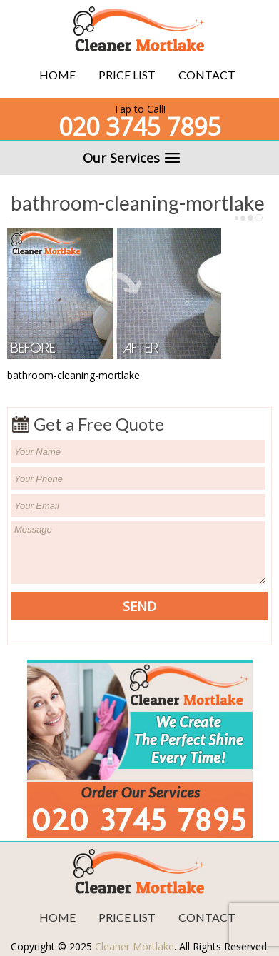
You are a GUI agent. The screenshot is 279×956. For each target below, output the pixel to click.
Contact (206, 74)
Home (57, 74)
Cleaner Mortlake (134, 946)
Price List (127, 74)
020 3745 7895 (139, 126)
